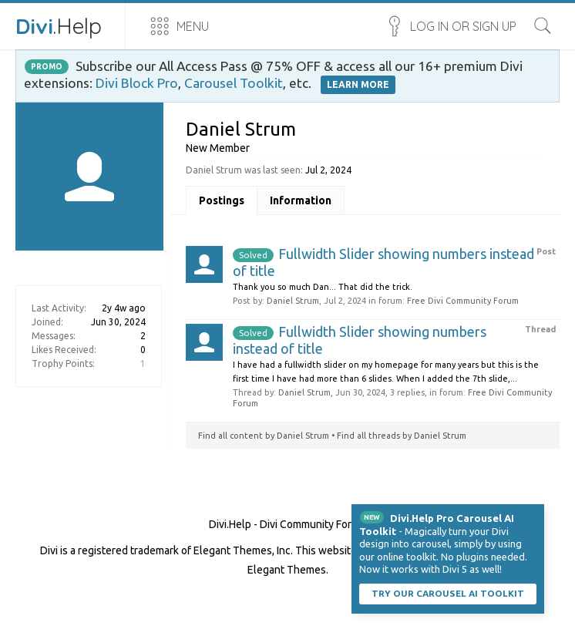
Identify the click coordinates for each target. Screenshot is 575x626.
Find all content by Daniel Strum (263, 435)
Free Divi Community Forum (463, 300)
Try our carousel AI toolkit (448, 593)
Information (300, 200)
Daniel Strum (293, 300)
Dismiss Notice (534, 514)
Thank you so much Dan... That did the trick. (322, 286)
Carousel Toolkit (233, 83)
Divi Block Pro (137, 83)
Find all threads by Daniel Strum (401, 435)
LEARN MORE (358, 84)
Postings (221, 200)
